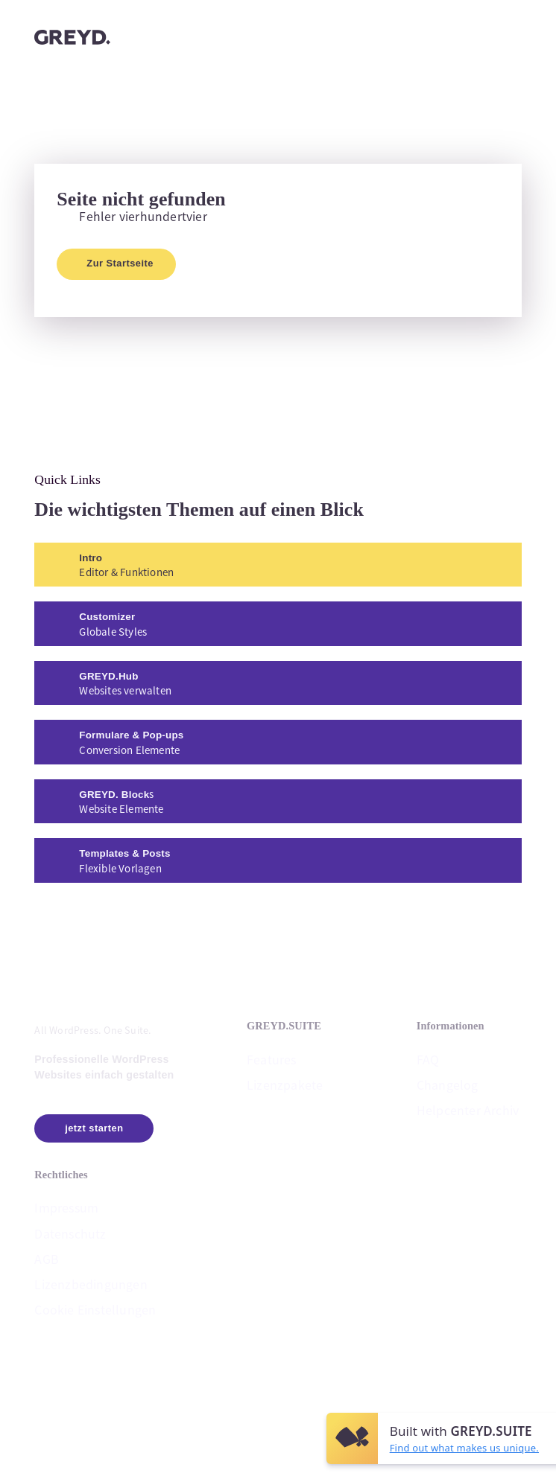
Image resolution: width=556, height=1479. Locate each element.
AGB (46, 1258)
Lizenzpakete (285, 1084)
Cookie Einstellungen (95, 1310)
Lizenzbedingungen (90, 1284)
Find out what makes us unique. (464, 1447)
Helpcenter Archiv (468, 1109)
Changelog (447, 1084)
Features (272, 1058)
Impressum (66, 1208)
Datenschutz (70, 1233)
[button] (518, 973)
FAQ (428, 1058)
